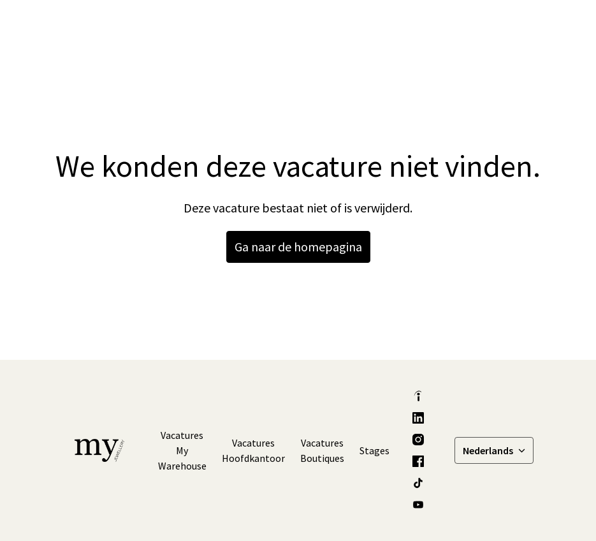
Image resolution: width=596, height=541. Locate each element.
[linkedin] (418, 418)
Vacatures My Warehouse (182, 450)
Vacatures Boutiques (322, 450)
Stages (374, 450)
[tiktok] (418, 483)
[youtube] (418, 504)
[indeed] (418, 396)
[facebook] (418, 461)
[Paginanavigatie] (509, 25)
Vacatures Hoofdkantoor (253, 450)
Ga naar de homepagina (298, 247)
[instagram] (418, 439)
